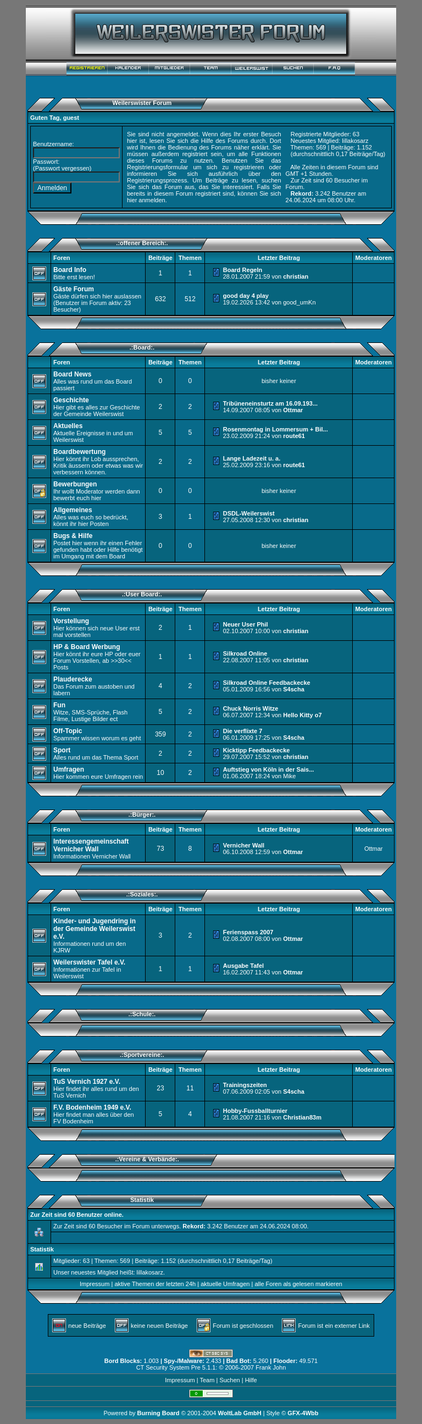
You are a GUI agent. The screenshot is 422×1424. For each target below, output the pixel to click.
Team (206, 1380)
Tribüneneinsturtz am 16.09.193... (270, 403)
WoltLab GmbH (239, 1413)
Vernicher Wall (243, 845)
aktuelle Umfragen (225, 1284)
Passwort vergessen (62, 168)
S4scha (293, 689)
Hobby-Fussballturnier (255, 1110)
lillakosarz (355, 140)
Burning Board (159, 1413)
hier (132, 200)
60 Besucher (343, 180)
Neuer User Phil (245, 624)
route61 (294, 436)
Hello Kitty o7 (302, 715)
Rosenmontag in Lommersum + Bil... (275, 429)
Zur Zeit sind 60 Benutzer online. (77, 1214)
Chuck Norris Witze (251, 708)
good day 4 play (246, 295)
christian (295, 276)
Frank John (271, 1367)
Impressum (94, 1284)
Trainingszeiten (245, 1085)
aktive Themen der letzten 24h (155, 1284)
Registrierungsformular (157, 167)
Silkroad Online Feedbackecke (266, 682)
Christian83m (302, 1117)
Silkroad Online (245, 653)
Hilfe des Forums (224, 140)
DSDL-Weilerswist (249, 513)
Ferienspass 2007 (248, 932)
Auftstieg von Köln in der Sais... (268, 769)
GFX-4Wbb (302, 1413)
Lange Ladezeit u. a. (252, 458)
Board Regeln (243, 270)
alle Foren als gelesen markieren (298, 1284)
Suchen (229, 1380)
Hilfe (251, 1380)
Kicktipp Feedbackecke (256, 750)
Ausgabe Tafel (243, 965)
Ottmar (293, 410)
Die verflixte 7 (243, 731)
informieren (142, 173)
